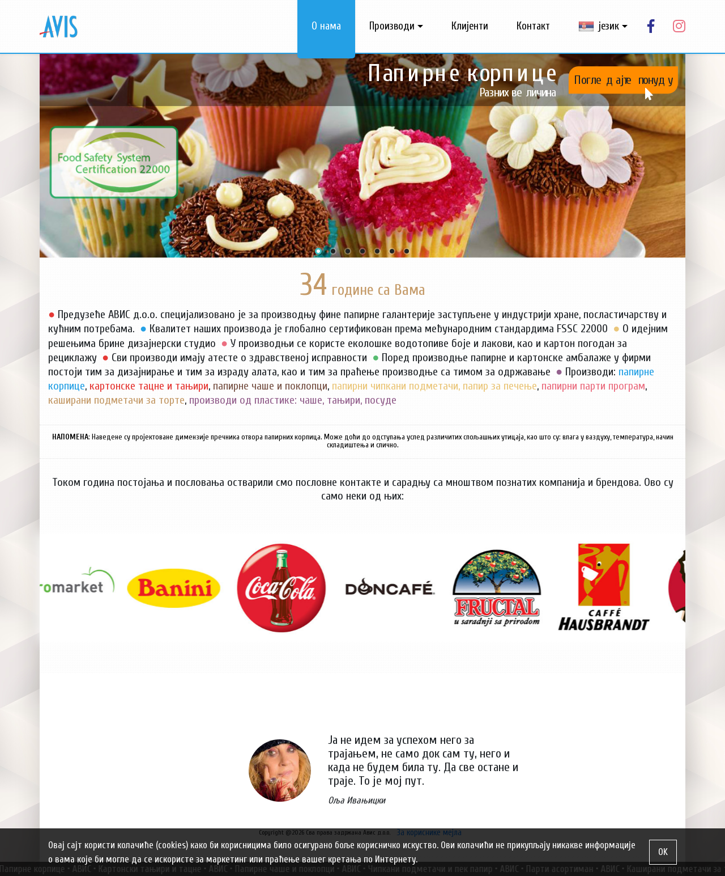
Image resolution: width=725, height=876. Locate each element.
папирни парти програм (593, 385)
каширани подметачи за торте (116, 400)
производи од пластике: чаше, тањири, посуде (292, 400)
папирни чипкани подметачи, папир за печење (434, 385)
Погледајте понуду (623, 79)
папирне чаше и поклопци (270, 385)
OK (663, 852)
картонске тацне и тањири (148, 385)
